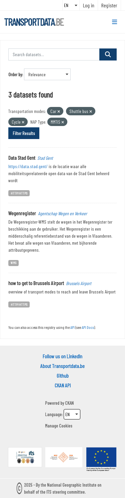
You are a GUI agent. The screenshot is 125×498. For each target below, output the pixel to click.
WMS (13, 262)
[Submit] (108, 54)
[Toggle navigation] (114, 22)
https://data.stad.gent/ (28, 166)
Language (53, 414)
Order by (15, 74)
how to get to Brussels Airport (36, 283)
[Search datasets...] (54, 54)
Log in (88, 5)
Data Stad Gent (21, 157)
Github (63, 375)
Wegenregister (22, 213)
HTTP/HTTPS (19, 193)
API (72, 327)
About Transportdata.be (62, 366)
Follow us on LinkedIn (62, 356)
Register (109, 5)
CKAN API (63, 385)
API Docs (88, 327)
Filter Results (24, 133)
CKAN (69, 403)
